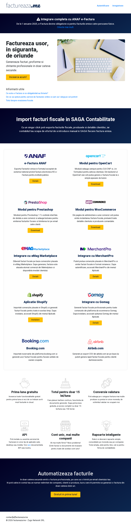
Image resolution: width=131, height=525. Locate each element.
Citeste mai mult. (65, 27)
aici (29, 445)
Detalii (35, 181)
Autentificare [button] (103, 5)
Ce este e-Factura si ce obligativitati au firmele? (27, 93)
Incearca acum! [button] (18, 77)
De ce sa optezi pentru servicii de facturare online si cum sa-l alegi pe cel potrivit (41, 96)
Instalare (35, 319)
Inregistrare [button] (117, 5)
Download (95, 184)
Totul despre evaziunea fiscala (19, 100)
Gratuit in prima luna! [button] (65, 494)
